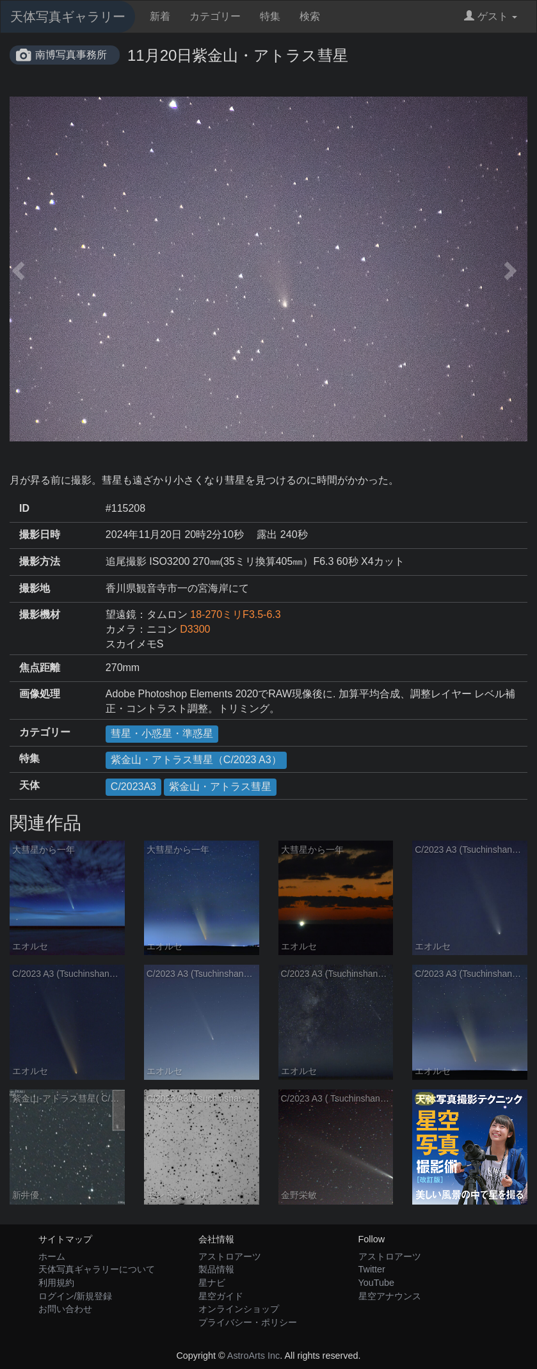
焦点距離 (39, 667)
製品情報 (216, 1269)
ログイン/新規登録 (75, 1296)
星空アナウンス (389, 1296)
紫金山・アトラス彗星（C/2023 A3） (196, 759)
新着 (160, 16)
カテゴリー (215, 16)
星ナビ (211, 1283)
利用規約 (56, 1283)
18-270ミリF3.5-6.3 (235, 614)
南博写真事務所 (71, 54)
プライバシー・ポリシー (247, 1322)
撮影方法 (39, 561)
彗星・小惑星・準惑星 (162, 733)
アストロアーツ (229, 1256)
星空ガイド (220, 1296)
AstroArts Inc (253, 1355)
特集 (270, 16)
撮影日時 (39, 534)
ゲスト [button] (490, 16)
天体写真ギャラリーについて (96, 1269)
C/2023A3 (133, 786)
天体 (29, 785)
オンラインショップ (238, 1309)
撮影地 (34, 588)
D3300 (195, 629)
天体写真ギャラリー (67, 17)
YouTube (376, 1283)
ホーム (51, 1256)
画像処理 (39, 693)
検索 (310, 16)
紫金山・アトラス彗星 (220, 786)
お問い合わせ (65, 1309)
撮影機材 (39, 614)
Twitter (371, 1269)
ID (24, 508)
